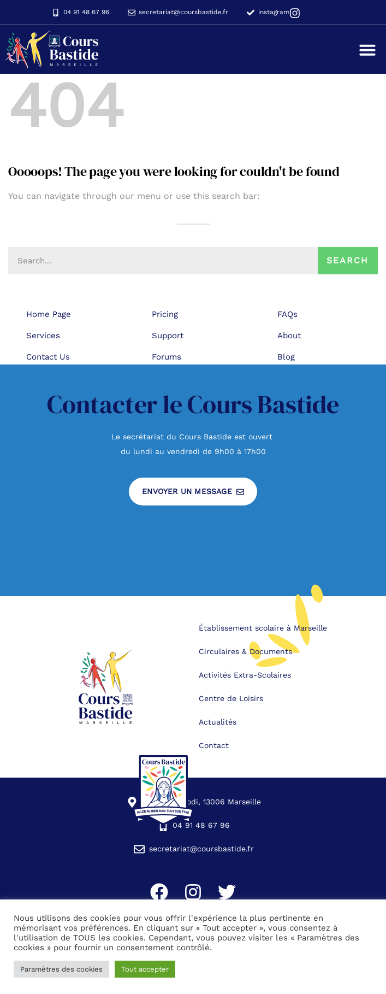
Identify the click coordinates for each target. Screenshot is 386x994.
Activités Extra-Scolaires (245, 674)
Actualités (217, 721)
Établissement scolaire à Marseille (263, 628)
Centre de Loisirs (231, 698)
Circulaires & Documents (245, 651)
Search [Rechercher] (347, 260)
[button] (367, 50)
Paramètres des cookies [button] (61, 969)
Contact (214, 745)
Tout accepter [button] (145, 969)
